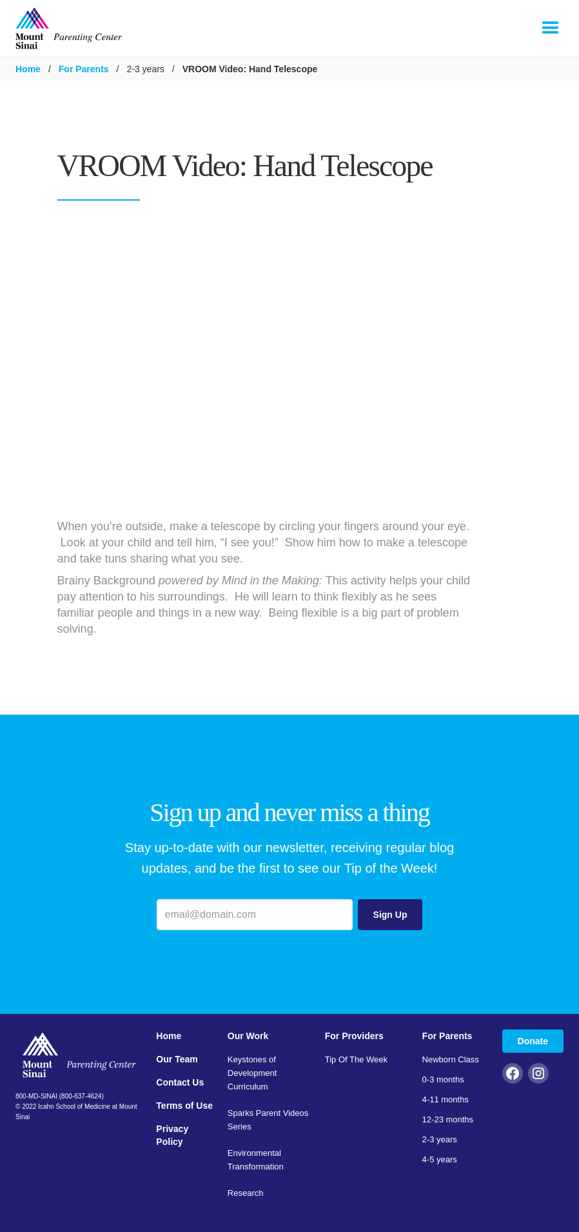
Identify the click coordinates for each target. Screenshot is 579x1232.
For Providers (354, 1036)
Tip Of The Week (356, 1059)
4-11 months (445, 1099)
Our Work (248, 1036)
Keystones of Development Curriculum (252, 1073)
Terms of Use (184, 1105)
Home (28, 69)
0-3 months (443, 1079)
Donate (533, 1041)
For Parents (84, 69)
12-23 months (448, 1119)
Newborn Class (450, 1059)
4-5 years (439, 1159)
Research (246, 1193)
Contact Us (180, 1082)
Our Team (176, 1059)
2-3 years (439, 1139)
